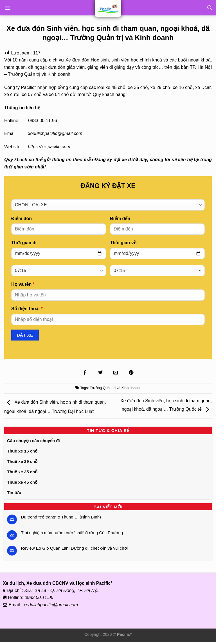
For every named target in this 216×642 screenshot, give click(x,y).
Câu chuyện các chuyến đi (33, 440)
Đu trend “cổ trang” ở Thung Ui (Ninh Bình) (61, 517)
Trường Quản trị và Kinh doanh (115, 388)
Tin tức (14, 492)
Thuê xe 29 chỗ (22, 461)
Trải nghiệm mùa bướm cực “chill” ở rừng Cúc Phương (72, 532)
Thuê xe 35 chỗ (22, 471)
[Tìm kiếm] (209, 7)
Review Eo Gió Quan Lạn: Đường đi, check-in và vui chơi (74, 548)
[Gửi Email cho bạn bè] (115, 373)
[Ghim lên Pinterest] (131, 373)
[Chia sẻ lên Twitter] (100, 373)
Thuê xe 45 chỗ (22, 482)
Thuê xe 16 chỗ (22, 451)
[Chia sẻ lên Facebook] (84, 373)
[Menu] (7, 8)
